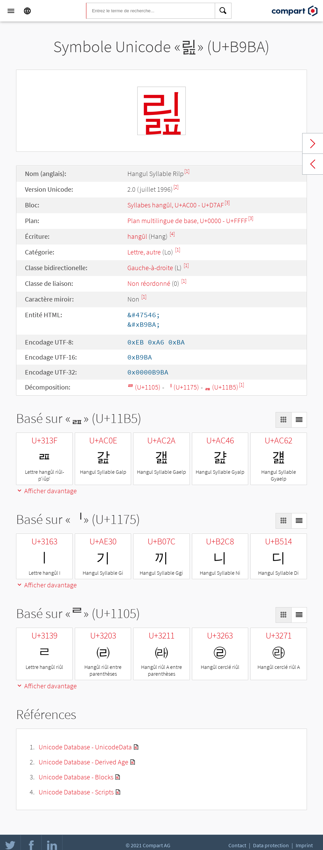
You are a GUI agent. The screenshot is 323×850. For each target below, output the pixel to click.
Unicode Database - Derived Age (83, 762)
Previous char (313, 164)
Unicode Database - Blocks (76, 777)
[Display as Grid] (283, 420)
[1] (186, 171)
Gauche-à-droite (150, 267)
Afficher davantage (46, 490)
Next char (313, 143)
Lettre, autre (144, 252)
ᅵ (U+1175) (182, 387)
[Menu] (11, 11)
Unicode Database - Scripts (76, 792)
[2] (176, 187)
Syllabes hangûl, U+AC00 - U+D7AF (175, 205)
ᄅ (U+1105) (143, 387)
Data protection (271, 845)
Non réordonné (148, 283)
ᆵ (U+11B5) (221, 387)
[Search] (223, 11)
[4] (172, 234)
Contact (237, 845)
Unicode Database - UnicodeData (85, 747)
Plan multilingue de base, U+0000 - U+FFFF (187, 220)
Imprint (304, 845)
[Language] (27, 11)
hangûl (137, 236)
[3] (227, 202)
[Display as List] (299, 420)
